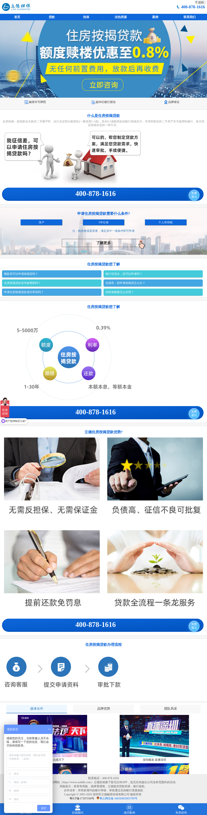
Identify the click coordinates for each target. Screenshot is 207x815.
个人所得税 (165, 222)
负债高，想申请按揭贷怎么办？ (125, 283)
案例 (155, 17)
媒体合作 (36, 708)
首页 (17, 17)
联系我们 (190, 17)
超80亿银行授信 (103, 102)
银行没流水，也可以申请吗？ (124, 273)
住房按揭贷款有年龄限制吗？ (22, 283)
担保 (86, 17)
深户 (41, 222)
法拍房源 (121, 17)
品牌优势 (103, 708)
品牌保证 (172, 102)
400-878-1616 (193, 6)
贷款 (52, 17)
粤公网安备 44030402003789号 (118, 798)
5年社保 (103, 222)
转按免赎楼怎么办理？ (120, 292)
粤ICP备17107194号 (82, 798)
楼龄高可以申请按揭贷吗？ (21, 273)
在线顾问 (78, 808)
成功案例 (129, 808)
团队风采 (170, 708)
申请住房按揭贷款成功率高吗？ (24, 292)
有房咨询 (181, 808)
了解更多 (120, 243)
